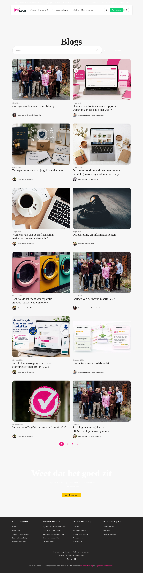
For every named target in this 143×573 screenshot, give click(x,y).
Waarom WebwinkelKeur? (21, 534)
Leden (14, 527)
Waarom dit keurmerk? (40, 10)
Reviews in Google (79, 530)
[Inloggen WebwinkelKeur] (126, 10)
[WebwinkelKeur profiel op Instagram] (71, 559)
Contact (104, 3)
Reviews (76, 527)
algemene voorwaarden (104, 566)
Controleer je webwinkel (51, 538)
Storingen (76, 552)
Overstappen (77, 542)
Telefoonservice (48, 542)
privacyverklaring (86, 566)
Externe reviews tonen (80, 534)
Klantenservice (88, 10)
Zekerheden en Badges (20, 538)
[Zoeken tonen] (106, 10)
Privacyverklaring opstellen (52, 530)
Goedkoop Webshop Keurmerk (53, 534)
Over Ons (95, 3)
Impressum (85, 552)
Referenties (113, 3)
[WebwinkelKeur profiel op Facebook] (67, 559)
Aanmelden (116, 10)
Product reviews (78, 538)
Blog (62, 552)
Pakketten (75, 10)
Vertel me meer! (71, 495)
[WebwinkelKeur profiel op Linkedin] (75, 559)
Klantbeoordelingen (61, 10)
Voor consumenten (19, 542)
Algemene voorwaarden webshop (54, 527)
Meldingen (16, 530)
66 (81, 444)
